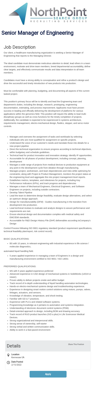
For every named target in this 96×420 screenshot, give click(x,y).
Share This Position (76, 344)
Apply (48, 374)
